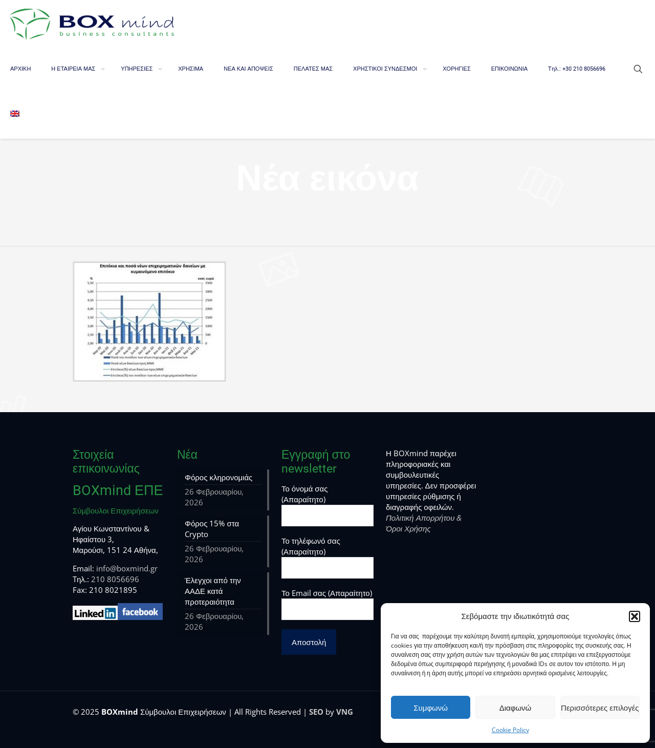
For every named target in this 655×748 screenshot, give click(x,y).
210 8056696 (115, 579)
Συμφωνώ (430, 707)
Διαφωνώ (515, 707)
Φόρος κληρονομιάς (218, 477)
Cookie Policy (510, 729)
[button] (634, 616)
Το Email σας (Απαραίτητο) (327, 604)
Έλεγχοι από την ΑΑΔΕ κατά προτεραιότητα (213, 591)
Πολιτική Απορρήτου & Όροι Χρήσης (424, 522)
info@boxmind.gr (127, 568)
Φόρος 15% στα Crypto (212, 528)
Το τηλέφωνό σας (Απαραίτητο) (327, 557)
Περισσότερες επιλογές (600, 707)
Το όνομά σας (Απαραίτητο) (327, 504)
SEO (316, 712)
